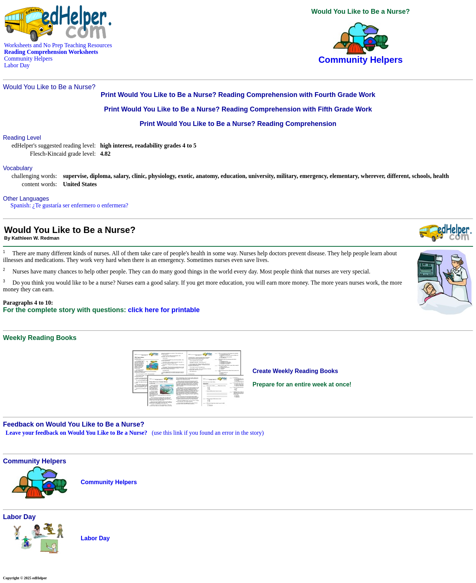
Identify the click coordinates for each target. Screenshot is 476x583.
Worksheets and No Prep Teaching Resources (58, 45)
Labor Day (17, 65)
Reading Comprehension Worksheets (51, 52)
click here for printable (164, 310)
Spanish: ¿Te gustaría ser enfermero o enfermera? (69, 205)
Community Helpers (28, 58)
